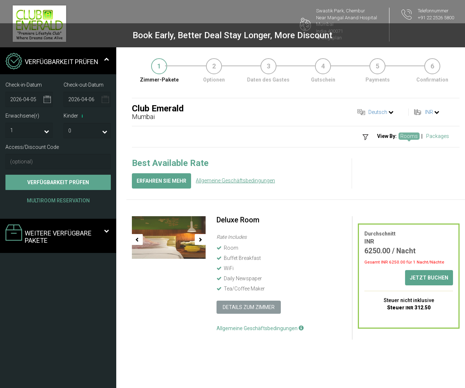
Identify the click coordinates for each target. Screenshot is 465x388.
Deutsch (377, 112)
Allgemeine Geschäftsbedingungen (235, 180)
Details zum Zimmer (249, 307)
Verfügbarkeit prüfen (58, 182)
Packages (437, 136)
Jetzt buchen (429, 278)
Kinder (74, 116)
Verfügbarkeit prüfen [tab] (57, 62)
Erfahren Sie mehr (161, 181)
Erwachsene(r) (22, 116)
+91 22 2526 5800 (436, 17)
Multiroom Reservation (58, 200)
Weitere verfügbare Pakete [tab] (57, 234)
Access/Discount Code (32, 147)
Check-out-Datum (84, 85)
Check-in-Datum (23, 85)
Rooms (409, 136)
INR (429, 112)
